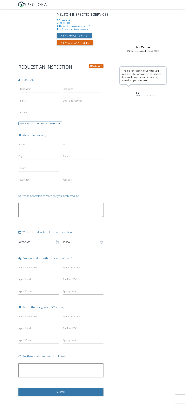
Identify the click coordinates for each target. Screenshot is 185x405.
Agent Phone (25, 292)
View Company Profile (75, 42)
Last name (68, 88)
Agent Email (24, 280)
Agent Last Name (72, 268)
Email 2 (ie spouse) (72, 100)
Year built (68, 180)
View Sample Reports (74, 35)
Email (23, 100)
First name (25, 88)
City (20, 156)
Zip (64, 144)
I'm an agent (96, 66)
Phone (23, 112)
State (65, 156)
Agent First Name (27, 268)
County (22, 168)
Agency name (70, 292)
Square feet (24, 180)
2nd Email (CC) (70, 280)
